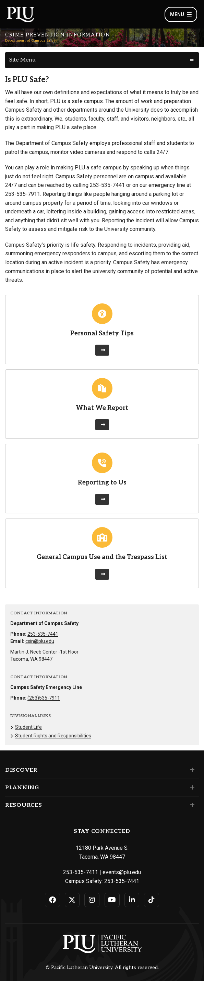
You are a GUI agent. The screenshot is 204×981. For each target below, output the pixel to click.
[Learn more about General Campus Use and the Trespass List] (102, 574)
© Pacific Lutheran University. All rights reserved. (102, 967)
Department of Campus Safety (31, 40)
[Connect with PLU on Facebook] (52, 900)
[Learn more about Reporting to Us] (102, 499)
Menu (181, 14)
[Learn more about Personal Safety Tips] (102, 350)
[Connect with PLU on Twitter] (72, 900)
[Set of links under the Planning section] (191, 787)
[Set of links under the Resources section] (191, 805)
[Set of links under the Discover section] (191, 770)
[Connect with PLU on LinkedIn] (132, 900)
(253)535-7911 (43, 698)
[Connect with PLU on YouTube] (112, 900)
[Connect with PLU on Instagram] (91, 900)
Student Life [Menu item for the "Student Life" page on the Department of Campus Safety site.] (28, 727)
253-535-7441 (42, 634)
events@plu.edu (122, 872)
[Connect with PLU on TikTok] (151, 900)
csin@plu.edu (39, 641)
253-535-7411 (80, 872)
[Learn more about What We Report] (102, 424)
